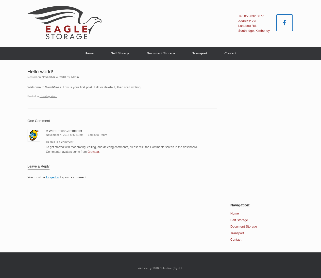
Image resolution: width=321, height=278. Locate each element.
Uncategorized (48, 96)
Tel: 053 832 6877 (251, 16)
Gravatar (93, 152)
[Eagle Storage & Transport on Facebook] (284, 22)
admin (75, 77)
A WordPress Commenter (64, 131)
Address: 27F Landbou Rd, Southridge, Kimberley (254, 25)
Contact (230, 53)
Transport (199, 53)
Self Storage (120, 53)
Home (89, 53)
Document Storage (161, 53)
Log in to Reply (97, 134)
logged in (52, 177)
